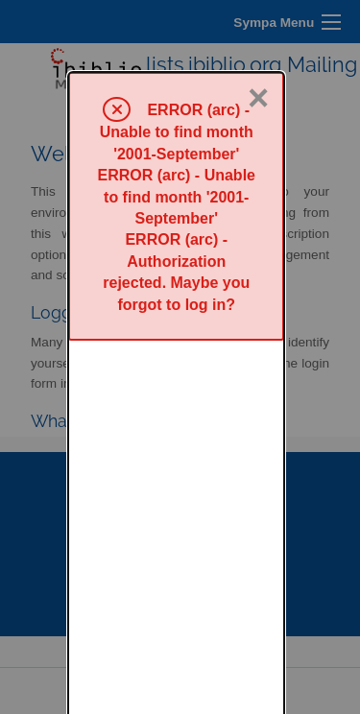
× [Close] (258, 26)
